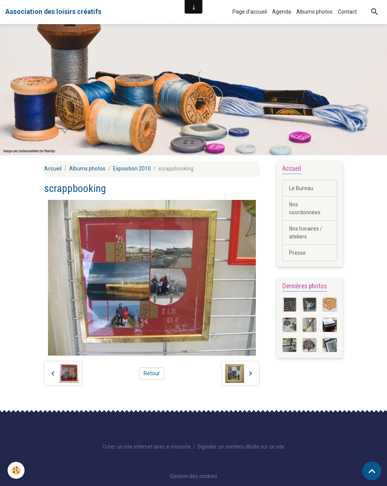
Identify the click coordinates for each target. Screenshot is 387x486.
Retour (152, 373)
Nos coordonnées (304, 208)
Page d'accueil (249, 12)
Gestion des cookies (193, 476)
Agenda (281, 12)
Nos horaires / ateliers (305, 233)
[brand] (53, 12)
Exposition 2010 (132, 169)
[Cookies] (16, 470)
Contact (347, 12)
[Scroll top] (371, 470)
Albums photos (314, 12)
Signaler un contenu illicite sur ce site (241, 447)
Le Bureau (301, 188)
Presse (297, 253)
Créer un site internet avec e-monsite (146, 447)
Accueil (53, 169)
